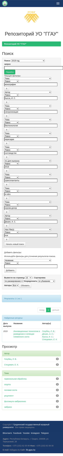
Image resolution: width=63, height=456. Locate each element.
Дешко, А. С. (47, 334)
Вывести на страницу (14, 278)
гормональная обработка (15, 379)
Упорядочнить (30, 281)
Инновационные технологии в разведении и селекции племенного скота (26, 334)
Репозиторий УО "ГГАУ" (15, 44)
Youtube (26, 433)
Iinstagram (35, 433)
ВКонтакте (7, 433)
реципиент (9, 396)
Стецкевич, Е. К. (49, 339)
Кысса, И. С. (47, 337)
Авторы (8, 285)
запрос (7, 64)
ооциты (7, 384)
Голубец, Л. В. (48, 331)
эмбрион (8, 407)
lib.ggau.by (30, 450)
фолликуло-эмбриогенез (15, 401)
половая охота (10, 390)
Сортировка (39, 278)
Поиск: (7, 61)
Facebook (17, 433)
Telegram (45, 433)
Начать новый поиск (15, 244)
